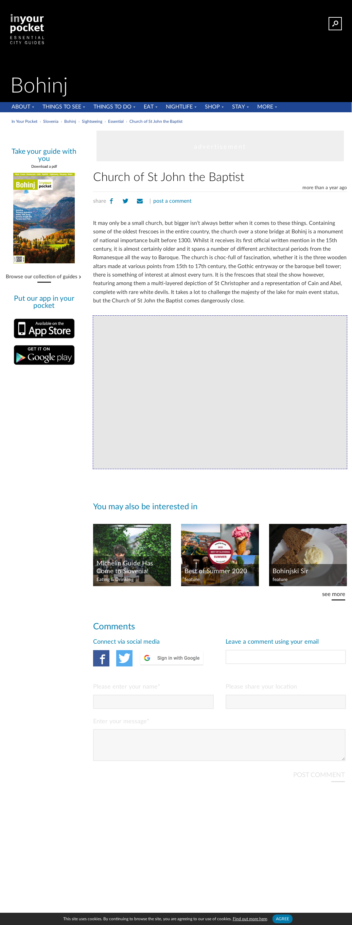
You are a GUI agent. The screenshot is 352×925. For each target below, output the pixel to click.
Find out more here (250, 919)
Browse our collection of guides (41, 277)
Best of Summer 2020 (215, 571)
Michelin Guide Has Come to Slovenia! (124, 567)
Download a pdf (44, 166)
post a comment (172, 201)
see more (333, 594)
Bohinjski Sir (290, 571)
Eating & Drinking (115, 579)
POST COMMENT (319, 780)
